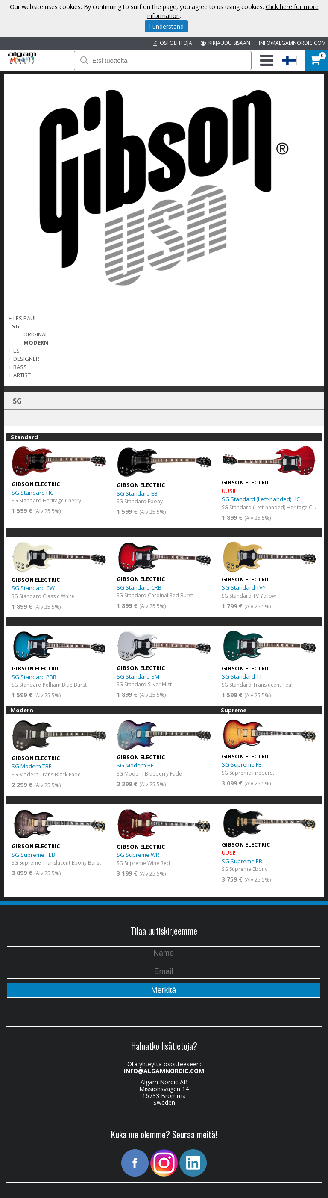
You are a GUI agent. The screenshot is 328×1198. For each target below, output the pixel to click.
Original (35, 334)
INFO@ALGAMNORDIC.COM (292, 43)
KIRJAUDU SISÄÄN (225, 43)
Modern (35, 342)
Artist (22, 375)
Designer (26, 359)
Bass (20, 367)
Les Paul (25, 318)
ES (16, 350)
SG (16, 326)
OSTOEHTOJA (172, 43)
